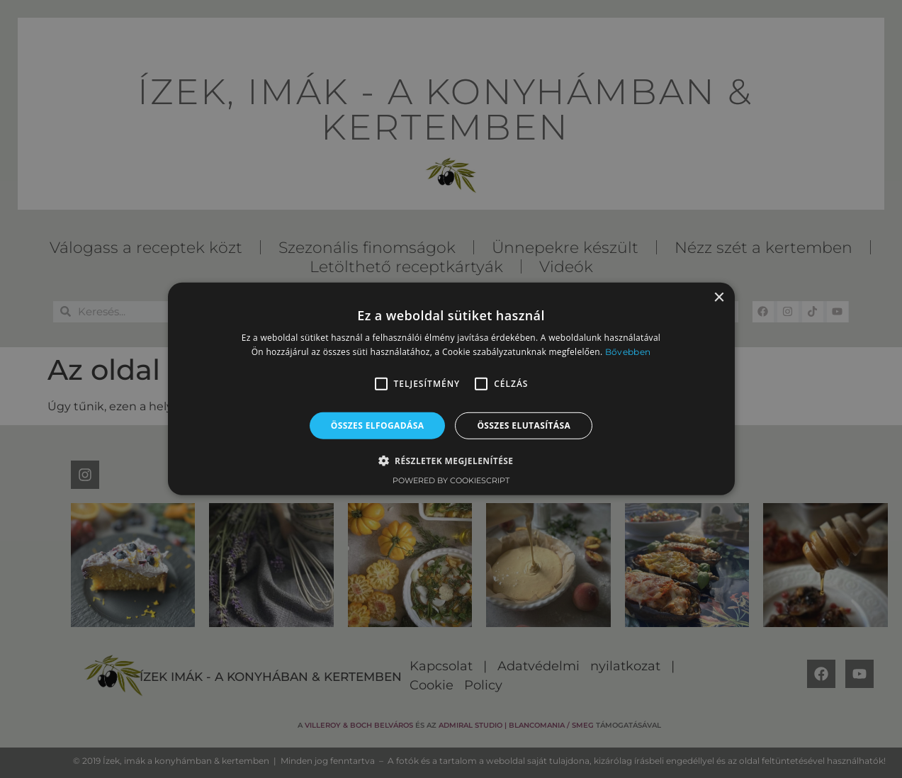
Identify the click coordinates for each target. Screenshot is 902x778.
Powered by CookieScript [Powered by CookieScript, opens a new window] (451, 480)
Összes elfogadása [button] (377, 425)
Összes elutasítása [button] (523, 425)
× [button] (719, 298)
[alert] (451, 389)
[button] (381, 384)
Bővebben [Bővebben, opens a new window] (627, 351)
